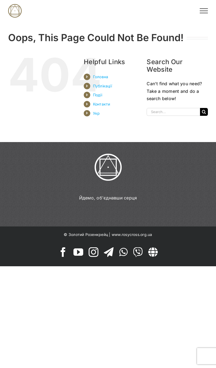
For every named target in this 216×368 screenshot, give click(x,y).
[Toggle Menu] (204, 10)
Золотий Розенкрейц (88, 234)
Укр (96, 113)
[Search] (204, 112)
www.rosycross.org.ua (132, 234)
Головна (100, 76)
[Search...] (173, 112)
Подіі (97, 95)
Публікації (102, 86)
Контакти (101, 104)
